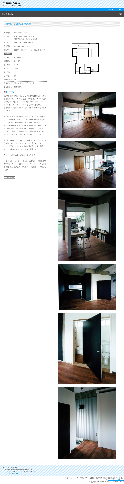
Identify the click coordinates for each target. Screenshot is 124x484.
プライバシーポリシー (116, 480)
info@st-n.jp (13, 473)
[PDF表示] (10, 92)
